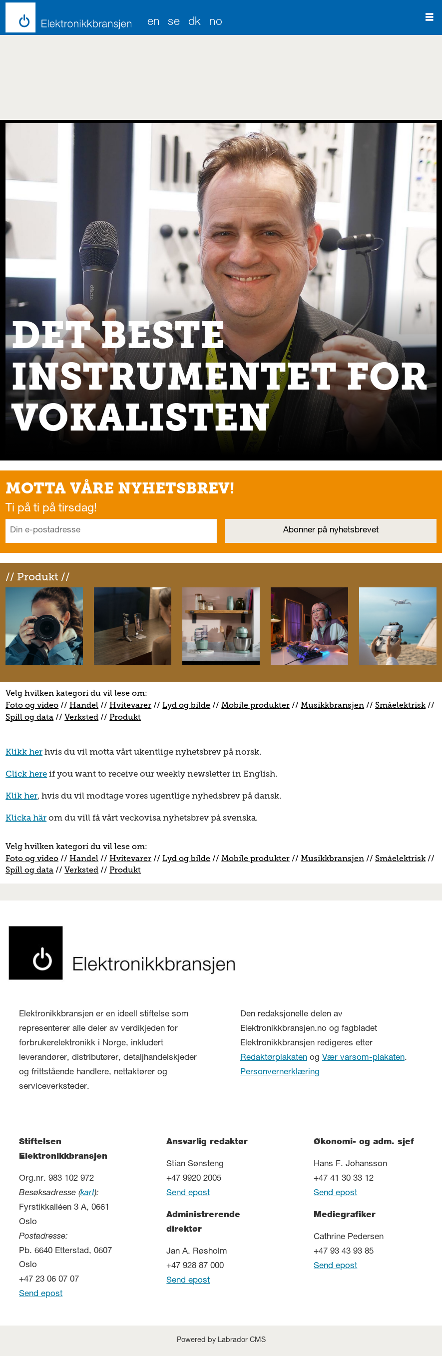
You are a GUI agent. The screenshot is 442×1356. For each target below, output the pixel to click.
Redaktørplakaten (273, 1058)
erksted (83, 717)
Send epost (40, 1294)
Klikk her (23, 752)
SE (174, 22)
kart (87, 1193)
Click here (26, 774)
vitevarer (133, 705)
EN (153, 22)
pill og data (31, 717)
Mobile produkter (255, 705)
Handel (83, 705)
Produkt (125, 717)
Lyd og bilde (186, 705)
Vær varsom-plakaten (363, 1058)
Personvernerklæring (280, 1072)
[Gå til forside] (65, 17)
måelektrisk (403, 705)
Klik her (21, 796)
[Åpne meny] (430, 17)
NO (215, 22)
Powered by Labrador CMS (221, 1340)
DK (194, 22)
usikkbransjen (336, 705)
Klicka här (25, 818)
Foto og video (31, 705)
